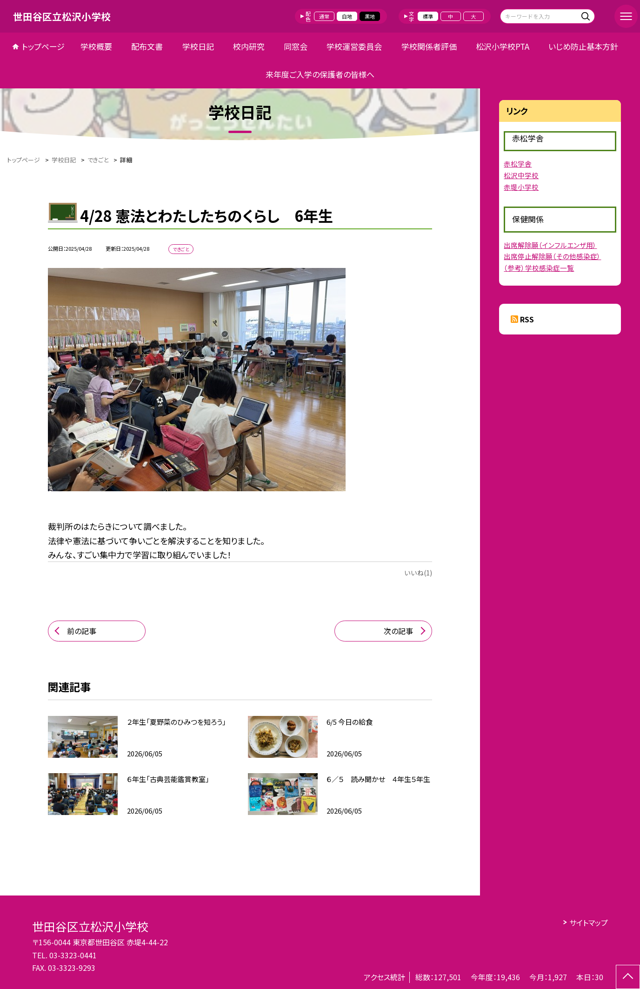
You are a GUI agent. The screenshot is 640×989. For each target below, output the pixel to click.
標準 (428, 16)
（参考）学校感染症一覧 (539, 268)
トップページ (43, 46)
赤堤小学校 (521, 187)
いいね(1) (418, 572)
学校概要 (96, 46)
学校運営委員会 (354, 46)
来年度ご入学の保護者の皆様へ (320, 74)
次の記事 (398, 630)
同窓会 (295, 46)
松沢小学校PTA (502, 46)
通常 (324, 16)
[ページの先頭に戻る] (628, 977)
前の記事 (81, 630)
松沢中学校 (521, 175)
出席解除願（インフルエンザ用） (550, 245)
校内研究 (249, 46)
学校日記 (198, 46)
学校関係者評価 (429, 46)
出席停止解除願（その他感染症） (552, 256)
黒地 (370, 16)
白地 (347, 16)
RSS (527, 319)
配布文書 (147, 46)
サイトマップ (588, 922)
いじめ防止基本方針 (583, 46)
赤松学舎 (518, 163)
